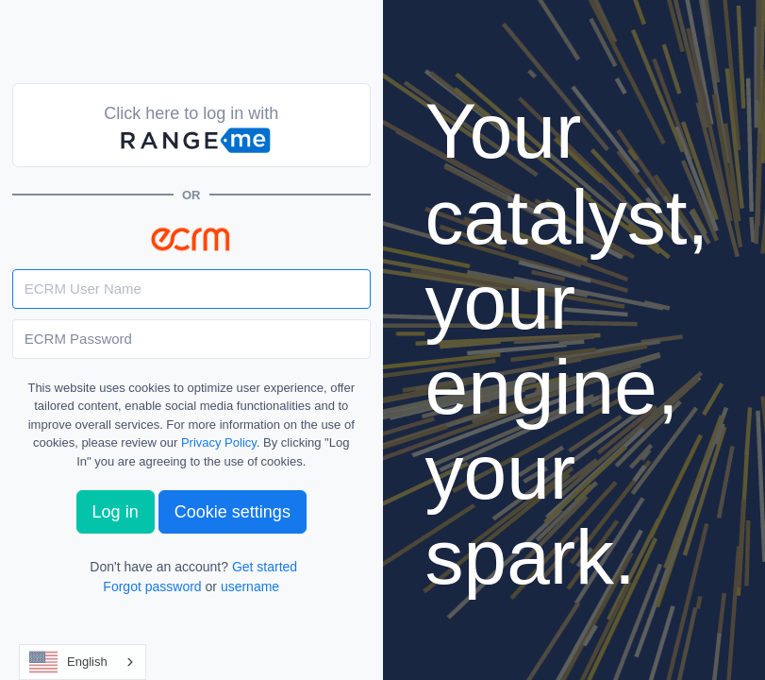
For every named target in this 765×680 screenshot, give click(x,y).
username (250, 586)
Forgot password (152, 586)
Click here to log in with (191, 130)
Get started (264, 566)
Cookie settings (233, 511)
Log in (115, 511)
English (68, 662)
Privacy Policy (219, 442)
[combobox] (82, 662)
